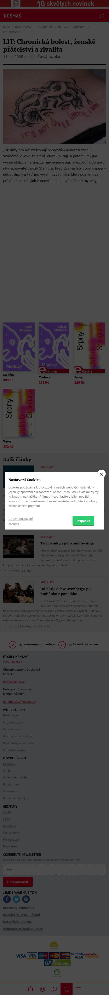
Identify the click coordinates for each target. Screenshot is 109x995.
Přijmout (83, 521)
